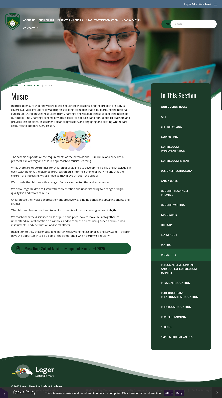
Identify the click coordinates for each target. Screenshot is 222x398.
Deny (179, 393)
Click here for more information (141, 393)
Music (49, 85)
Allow (169, 393)
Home (14, 85)
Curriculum (31, 85)
